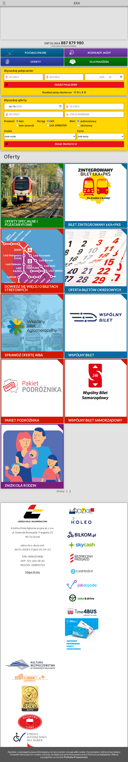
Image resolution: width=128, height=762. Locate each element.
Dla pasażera (99, 61)
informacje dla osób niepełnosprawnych (22, 3)
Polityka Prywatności (76, 757)
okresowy (84, 125)
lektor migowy (28, 3)
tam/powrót (25, 125)
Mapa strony (32, 572)
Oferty (35, 61)
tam (22, 121)
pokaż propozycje (66, 144)
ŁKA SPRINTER (57, 125)
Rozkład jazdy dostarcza (64, 91)
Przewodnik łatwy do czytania (34, 3)
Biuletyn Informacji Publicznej (122, 3)
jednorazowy (86, 121)
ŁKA (53, 121)
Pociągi (35, 52)
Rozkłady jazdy (99, 52)
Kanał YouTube (113, 3)
